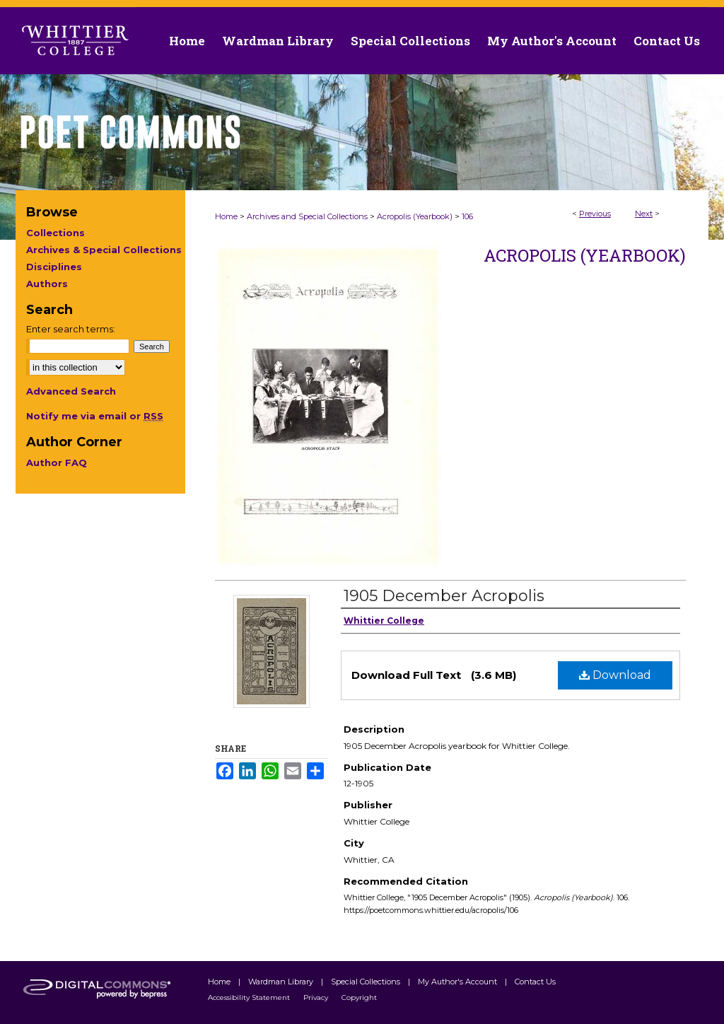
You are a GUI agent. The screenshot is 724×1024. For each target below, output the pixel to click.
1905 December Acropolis (444, 595)
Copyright (359, 997)
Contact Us (667, 41)
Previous (595, 214)
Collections (55, 232)
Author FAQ (56, 462)
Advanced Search (71, 391)
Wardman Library (281, 982)
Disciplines (54, 266)
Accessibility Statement (250, 997)
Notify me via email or (94, 415)
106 (467, 216)
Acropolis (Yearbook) (414, 216)
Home (226, 216)
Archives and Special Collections (307, 216)
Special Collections (366, 982)
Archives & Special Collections (104, 249)
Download (615, 675)
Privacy (316, 997)
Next (644, 214)
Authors (47, 283)
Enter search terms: (70, 328)
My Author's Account (458, 982)
